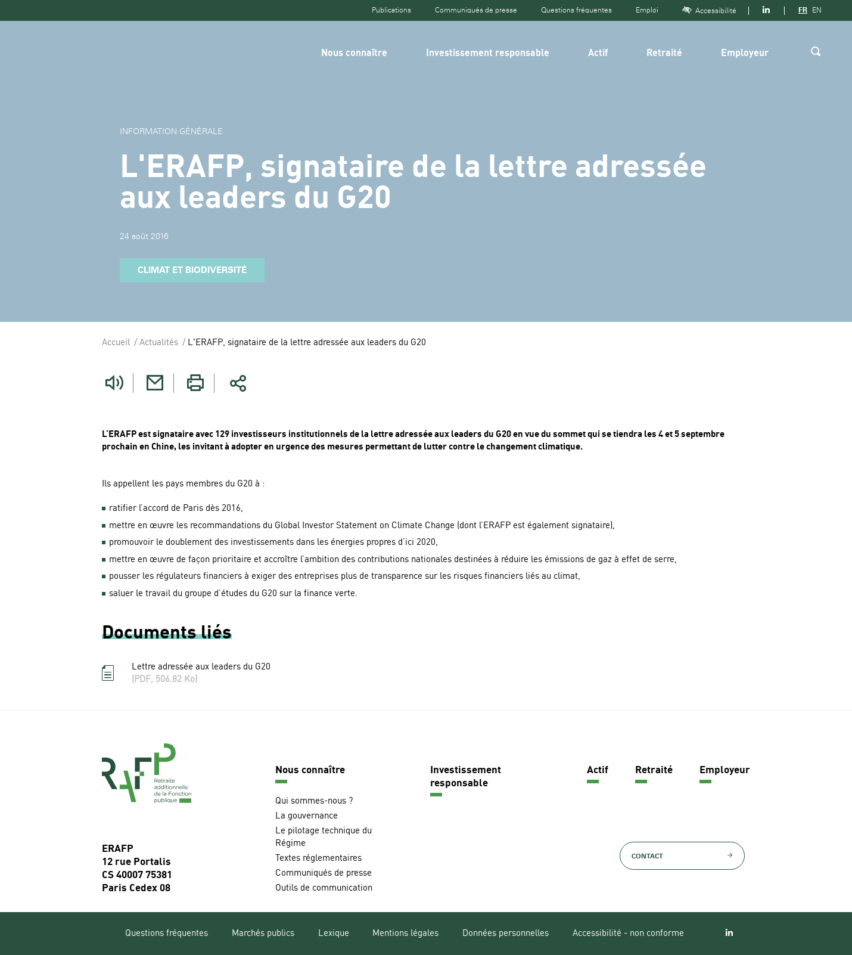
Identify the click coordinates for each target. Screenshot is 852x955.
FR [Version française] (802, 10)
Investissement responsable (487, 53)
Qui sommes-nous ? (314, 801)
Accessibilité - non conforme (628, 933)
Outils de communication (323, 888)
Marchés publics (263, 933)
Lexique (333, 933)
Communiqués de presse (476, 10)
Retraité (664, 53)
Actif (598, 53)
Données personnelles (505, 933)
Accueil (116, 343)
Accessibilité (709, 10)
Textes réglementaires (318, 858)
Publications (391, 10)
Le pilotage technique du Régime (323, 837)
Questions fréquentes (576, 10)
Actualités (158, 343)
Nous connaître (354, 53)
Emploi (647, 10)
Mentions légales (405, 933)
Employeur (745, 53)
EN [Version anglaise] (817, 10)
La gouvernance (306, 816)
